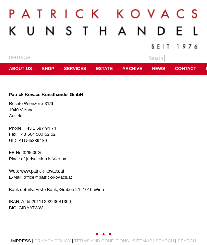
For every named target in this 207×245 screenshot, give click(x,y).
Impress (21, 240)
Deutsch (19, 57)
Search (165, 240)
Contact (185, 68)
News (158, 68)
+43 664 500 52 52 (37, 134)
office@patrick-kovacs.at (48, 177)
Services (75, 68)
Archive (132, 68)
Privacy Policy (52, 240)
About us (20, 68)
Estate (104, 68)
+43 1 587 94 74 (40, 128)
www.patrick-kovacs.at (42, 171)
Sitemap (142, 240)
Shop (48, 68)
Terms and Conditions (101, 240)
